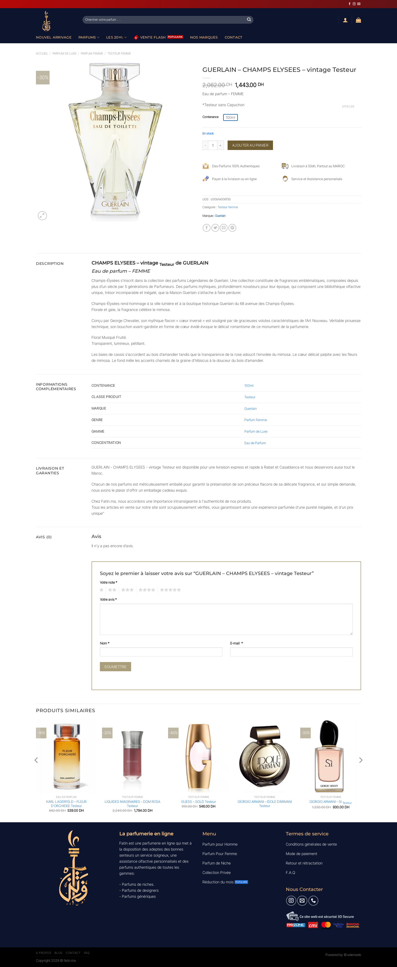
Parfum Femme (92, 53)
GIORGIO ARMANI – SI (330, 802)
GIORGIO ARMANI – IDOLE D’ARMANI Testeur (265, 803)
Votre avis (108, 599)
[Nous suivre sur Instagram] (354, 4)
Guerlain (220, 216)
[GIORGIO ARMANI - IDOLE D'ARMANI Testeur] (264, 756)
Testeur (249, 397)
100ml (249, 385)
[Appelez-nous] (313, 901)
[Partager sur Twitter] (215, 228)
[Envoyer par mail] (224, 228)
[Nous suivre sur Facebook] (349, 4)
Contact (234, 37)
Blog (59, 953)
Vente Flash (150, 37)
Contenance (210, 117)
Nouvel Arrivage (54, 37)
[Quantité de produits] (212, 145)
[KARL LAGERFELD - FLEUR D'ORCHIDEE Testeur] (66, 756)
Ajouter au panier (250, 145)
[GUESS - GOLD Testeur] (198, 756)
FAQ (87, 953)
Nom (104, 643)
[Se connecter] (345, 20)
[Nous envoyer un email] (358, 4)
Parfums (88, 37)
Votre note (108, 582)
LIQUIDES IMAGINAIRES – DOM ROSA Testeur (132, 803)
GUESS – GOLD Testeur (198, 801)
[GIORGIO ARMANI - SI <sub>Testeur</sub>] (330, 756)
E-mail (236, 643)
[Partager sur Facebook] (207, 228)
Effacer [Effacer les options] (348, 106)
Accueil (42, 53)
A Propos (43, 953)
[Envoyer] (249, 20)
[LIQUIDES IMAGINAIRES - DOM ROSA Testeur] (132, 756)
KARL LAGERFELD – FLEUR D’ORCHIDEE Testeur (66, 803)
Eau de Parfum (255, 443)
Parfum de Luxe (255, 431)
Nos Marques (204, 37)
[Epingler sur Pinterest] (232, 228)
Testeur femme (119, 53)
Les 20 (116, 37)
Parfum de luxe (64, 53)
